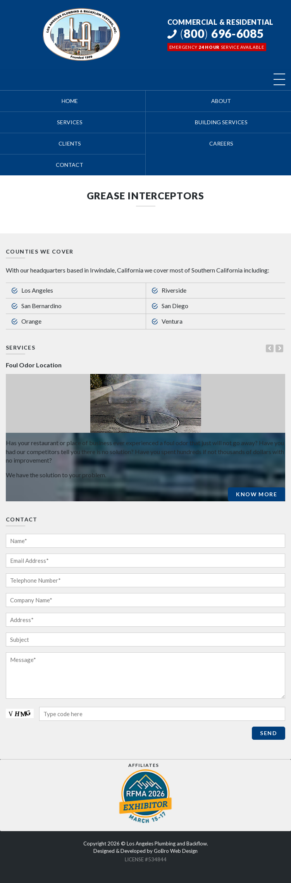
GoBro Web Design (176, 851)
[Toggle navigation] (279, 79)
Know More (256, 494)
